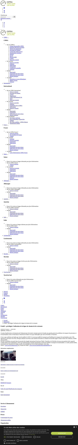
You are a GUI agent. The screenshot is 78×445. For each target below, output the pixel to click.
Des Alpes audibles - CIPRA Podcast (19, 122)
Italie (5, 217)
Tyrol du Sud (7, 272)
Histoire (12, 54)
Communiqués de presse (6, 417)
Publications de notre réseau (16, 75)
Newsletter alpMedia (15, 118)
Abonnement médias (15, 123)
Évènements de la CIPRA (16, 105)
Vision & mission (14, 133)
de (4, 22)
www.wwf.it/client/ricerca (11, 345)
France (5, 124)
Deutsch (6, 291)
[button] (26, 443)
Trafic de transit (5, 388)
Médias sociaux (13, 80)
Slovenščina (7, 295)
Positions (12, 69)
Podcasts (12, 81)
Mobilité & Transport (6, 382)
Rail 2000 (2, 376)
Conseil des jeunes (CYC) (16, 51)
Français (6, 293)
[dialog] (39, 435)
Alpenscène (3, 409)
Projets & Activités (14, 168)
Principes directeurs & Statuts (17, 47)
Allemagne (6, 180)
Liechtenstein (7, 235)
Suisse (5, 154)
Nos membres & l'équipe (16, 135)
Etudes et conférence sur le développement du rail (9, 370)
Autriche (6, 199)
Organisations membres (15, 53)
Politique (12, 64)
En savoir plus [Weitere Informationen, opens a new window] (32, 434)
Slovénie (6, 254)
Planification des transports (15, 388)
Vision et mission (14, 91)
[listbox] (74, 427)
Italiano (5, 294)
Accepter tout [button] (62, 433)
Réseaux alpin (13, 57)
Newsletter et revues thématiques (18, 79)
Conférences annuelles (15, 68)
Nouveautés (13, 72)
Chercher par (4, 15)
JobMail (12, 120)
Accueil (5, 320)
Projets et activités (14, 62)
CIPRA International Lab (16, 97)
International (7, 83)
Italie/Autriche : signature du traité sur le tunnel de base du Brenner (12, 364)
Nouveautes (6, 321)
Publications (13, 65)
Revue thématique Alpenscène (17, 119)
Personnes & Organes (15, 50)
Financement (13, 96)
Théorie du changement (15, 48)
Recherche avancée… (6, 18)
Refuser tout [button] (61, 437)
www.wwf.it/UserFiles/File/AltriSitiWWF (39, 345)
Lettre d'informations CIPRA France (18, 152)
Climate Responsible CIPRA (17, 46)
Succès (11, 55)
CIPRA (5, 37)
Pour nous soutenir (14, 59)
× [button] (76, 427)
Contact (12, 58)
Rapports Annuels (14, 108)
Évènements (13, 66)
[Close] (4, 89)
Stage (11, 98)
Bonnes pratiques (14, 76)
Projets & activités (14, 140)
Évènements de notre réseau (16, 73)
